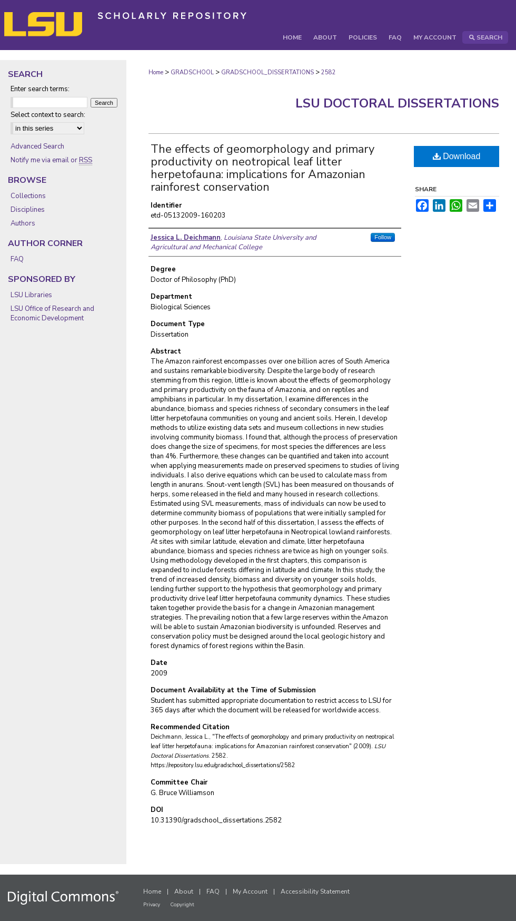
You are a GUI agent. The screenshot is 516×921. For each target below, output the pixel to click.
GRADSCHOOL (192, 72)
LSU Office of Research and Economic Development (52, 313)
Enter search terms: (40, 89)
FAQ (17, 259)
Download (457, 156)
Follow (382, 237)
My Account (250, 891)
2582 (328, 72)
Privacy (151, 904)
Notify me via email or (51, 160)
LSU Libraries (31, 295)
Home (155, 72)
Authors (23, 223)
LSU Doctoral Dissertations (397, 103)
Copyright (182, 904)
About (183, 891)
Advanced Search (37, 146)
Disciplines (28, 209)
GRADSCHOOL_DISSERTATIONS (267, 72)
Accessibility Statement (315, 891)
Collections (28, 196)
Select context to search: (48, 115)
